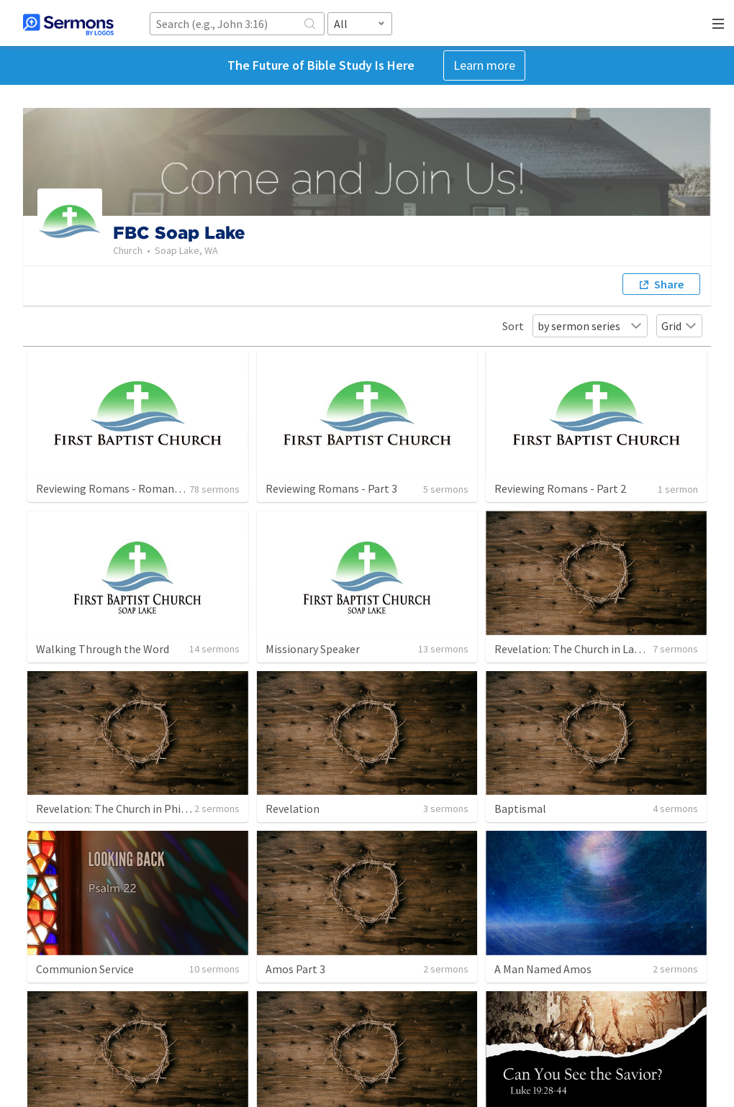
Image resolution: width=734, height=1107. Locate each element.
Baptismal (520, 808)
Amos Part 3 (295, 969)
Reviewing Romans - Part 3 (331, 488)
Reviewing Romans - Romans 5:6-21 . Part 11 (144, 488)
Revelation (293, 808)
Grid (679, 326)
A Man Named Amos (543, 969)
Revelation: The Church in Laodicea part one (602, 649)
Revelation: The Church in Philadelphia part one (153, 808)
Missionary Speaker (313, 649)
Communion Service (85, 969)
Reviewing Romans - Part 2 (560, 488)
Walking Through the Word (102, 649)
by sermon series (590, 326)
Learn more (484, 65)
